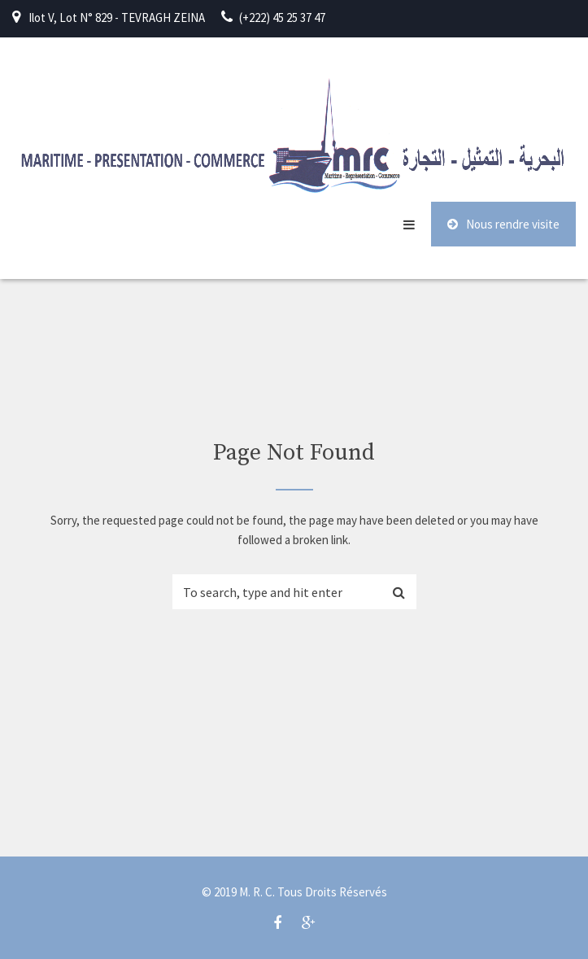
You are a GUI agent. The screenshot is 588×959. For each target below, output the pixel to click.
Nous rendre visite (503, 224)
